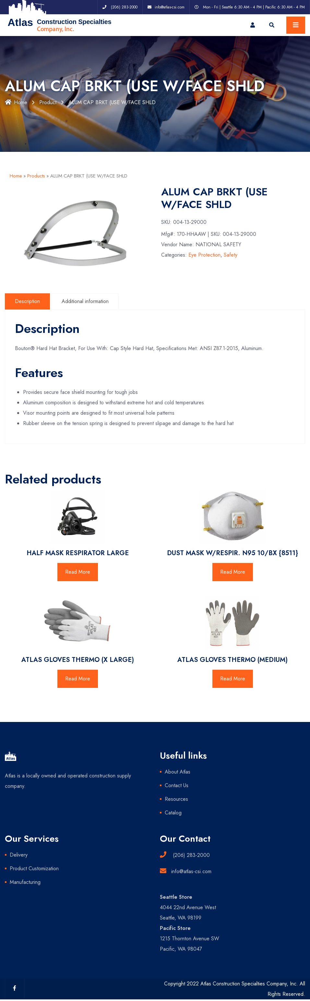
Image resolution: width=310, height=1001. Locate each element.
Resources (176, 799)
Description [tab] (27, 301)
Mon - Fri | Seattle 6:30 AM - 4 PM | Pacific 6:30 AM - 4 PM (254, 7)
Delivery (19, 855)
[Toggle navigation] (295, 25)
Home (16, 102)
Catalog (173, 812)
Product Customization (34, 868)
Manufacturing (25, 882)
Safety (230, 255)
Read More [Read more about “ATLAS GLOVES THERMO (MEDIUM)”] (232, 678)
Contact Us (176, 785)
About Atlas (177, 771)
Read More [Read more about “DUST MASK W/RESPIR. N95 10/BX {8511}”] (232, 572)
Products (36, 175)
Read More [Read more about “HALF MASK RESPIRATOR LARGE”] (77, 572)
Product (47, 102)
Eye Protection (204, 255)
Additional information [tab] (85, 301)
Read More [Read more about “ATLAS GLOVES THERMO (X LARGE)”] (77, 678)
